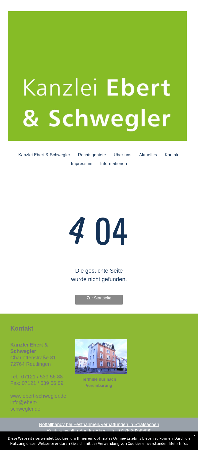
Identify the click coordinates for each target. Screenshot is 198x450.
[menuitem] (44, 154)
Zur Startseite (99, 298)
